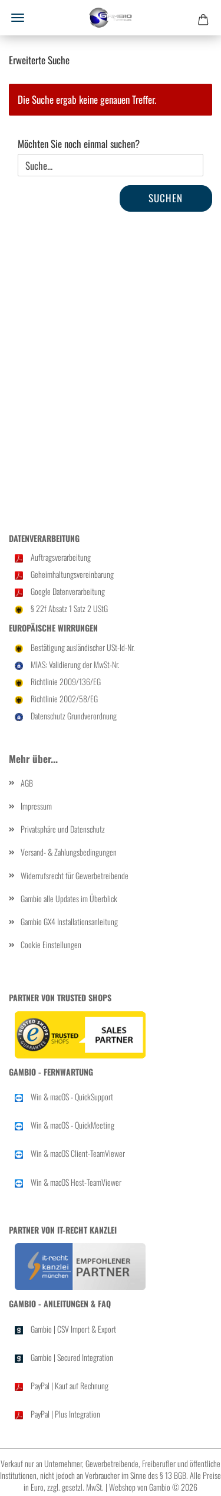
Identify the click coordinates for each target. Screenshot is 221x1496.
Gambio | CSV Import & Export (73, 1329)
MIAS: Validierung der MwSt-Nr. (75, 664)
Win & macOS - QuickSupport (72, 1096)
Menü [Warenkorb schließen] (17, 17)
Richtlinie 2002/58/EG (64, 698)
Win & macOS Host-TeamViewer (76, 1182)
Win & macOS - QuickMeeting (72, 1125)
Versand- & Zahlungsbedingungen (69, 852)
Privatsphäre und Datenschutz (63, 829)
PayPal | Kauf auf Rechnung (69, 1385)
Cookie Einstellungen (51, 944)
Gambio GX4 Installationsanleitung (69, 921)
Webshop (122, 1487)
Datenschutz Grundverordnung (74, 715)
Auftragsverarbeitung (61, 557)
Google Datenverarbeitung (68, 591)
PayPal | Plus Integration (65, 1414)
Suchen (166, 197)
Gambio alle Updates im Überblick (69, 898)
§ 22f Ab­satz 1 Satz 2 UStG (69, 608)
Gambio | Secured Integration (72, 1357)
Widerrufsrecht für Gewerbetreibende (74, 875)
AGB (27, 783)
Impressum (36, 806)
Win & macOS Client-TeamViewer (78, 1153)
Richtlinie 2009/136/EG (66, 681)
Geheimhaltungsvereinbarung (72, 574)
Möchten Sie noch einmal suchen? (79, 144)
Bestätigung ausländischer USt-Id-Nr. (83, 647)
